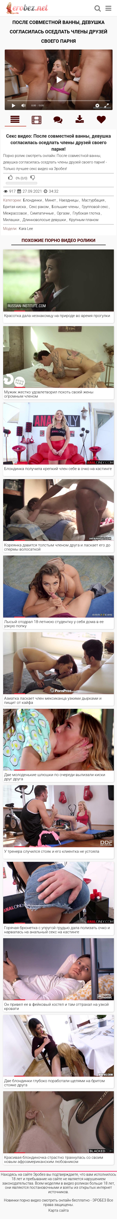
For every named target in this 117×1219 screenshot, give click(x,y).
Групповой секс (95, 207)
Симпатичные (42, 213)
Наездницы (68, 200)
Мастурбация (93, 200)
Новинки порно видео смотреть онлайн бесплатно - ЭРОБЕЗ (55, 1200)
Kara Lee (26, 229)
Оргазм (63, 213)
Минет (50, 200)
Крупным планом (83, 220)
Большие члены (65, 207)
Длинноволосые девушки (44, 220)
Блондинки (32, 200)
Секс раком (39, 207)
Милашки (11, 220)
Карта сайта (58, 1210)
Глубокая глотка (86, 213)
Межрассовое (15, 213)
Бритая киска (14, 207)
